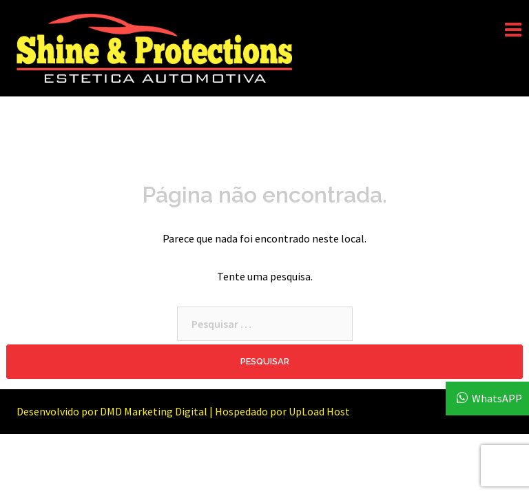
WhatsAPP (497, 398)
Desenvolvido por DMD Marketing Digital (112, 411)
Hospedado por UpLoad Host (282, 411)
